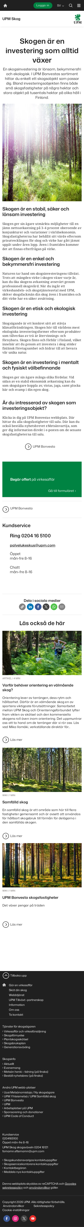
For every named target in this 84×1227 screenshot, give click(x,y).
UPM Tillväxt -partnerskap (26, 1000)
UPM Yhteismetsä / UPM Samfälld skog (30, 1096)
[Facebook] (38, 606)
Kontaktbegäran (15, 1168)
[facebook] (6, 1218)
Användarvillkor (14, 1206)
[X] (46, 606)
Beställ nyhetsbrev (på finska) (23, 1076)
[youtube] (32, 1218)
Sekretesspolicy (44, 1206)
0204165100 (10, 1138)
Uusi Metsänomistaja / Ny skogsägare (29, 1092)
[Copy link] (22, 606)
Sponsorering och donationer (23, 1112)
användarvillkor (39, 1187)
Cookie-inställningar (15, 1210)
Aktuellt (9, 1064)
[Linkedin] (30, 606)
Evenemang (12, 1068)
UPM (7, 1104)
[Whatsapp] (54, 606)
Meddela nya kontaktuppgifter (24, 1172)
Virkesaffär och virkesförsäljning (25, 1031)
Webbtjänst (16, 995)
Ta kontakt (16, 1015)
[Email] (62, 606)
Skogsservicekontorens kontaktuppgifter (31, 1164)
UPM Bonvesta (44, 446)
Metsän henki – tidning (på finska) (26, 1072)
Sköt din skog (18, 990)
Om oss (14, 1010)
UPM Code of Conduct (19, 1116)
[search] (71, 5)
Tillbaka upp (18, 975)
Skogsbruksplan (15, 1043)
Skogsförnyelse (14, 1035)
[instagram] (15, 1218)
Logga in (42, 5)
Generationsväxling (17, 1047)
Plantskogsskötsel (16, 1039)
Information (17, 1005)
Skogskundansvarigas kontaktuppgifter (30, 1160)
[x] (24, 1218)
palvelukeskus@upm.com (32, 545)
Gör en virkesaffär (20, 985)
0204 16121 (41, 1147)
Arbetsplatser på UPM (18, 1108)
